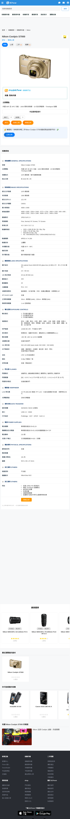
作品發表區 (6, 771)
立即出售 (9, 135)
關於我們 (51, 785)
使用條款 (51, 798)
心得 (11, 45)
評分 (3, 40)
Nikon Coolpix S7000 (15, 672)
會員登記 (51, 795)
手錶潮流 (51, 777)
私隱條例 (51, 801)
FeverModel (6, 768)
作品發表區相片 (35, 112)
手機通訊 (51, 768)
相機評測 (26, 14)
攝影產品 (51, 764)
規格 (4, 45)
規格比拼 (28, 123)
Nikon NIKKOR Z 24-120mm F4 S (15, 632)
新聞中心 (5, 761)
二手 (19, 45)
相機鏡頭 (11, 30)
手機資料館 (28, 768)
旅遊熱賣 (5, 788)
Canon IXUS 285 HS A (44, 706)
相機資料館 (5, 14)
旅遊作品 (5, 795)
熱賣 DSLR (28, 798)
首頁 (3, 30)
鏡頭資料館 (16, 14)
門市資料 (28, 785)
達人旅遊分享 (6, 798)
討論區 (4, 774)
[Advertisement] (36, 527)
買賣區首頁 (51, 761)
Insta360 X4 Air (15, 706)
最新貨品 (28, 788)
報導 (28, 45)
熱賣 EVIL (28, 801)
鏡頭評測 (35, 14)
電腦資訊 (51, 771)
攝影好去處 (6, 785)
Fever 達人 (5, 764)
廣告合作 (51, 792)
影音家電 (51, 774)
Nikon (28, 30)
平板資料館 (28, 771)
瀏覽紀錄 (53, 14)
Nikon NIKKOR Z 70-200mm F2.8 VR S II (44, 633)
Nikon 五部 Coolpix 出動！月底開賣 (46, 729)
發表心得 (11, 40)
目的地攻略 (6, 792)
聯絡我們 (51, 788)
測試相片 (44, 14)
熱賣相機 (28, 792)
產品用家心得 (29, 774)
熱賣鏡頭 (28, 795)
